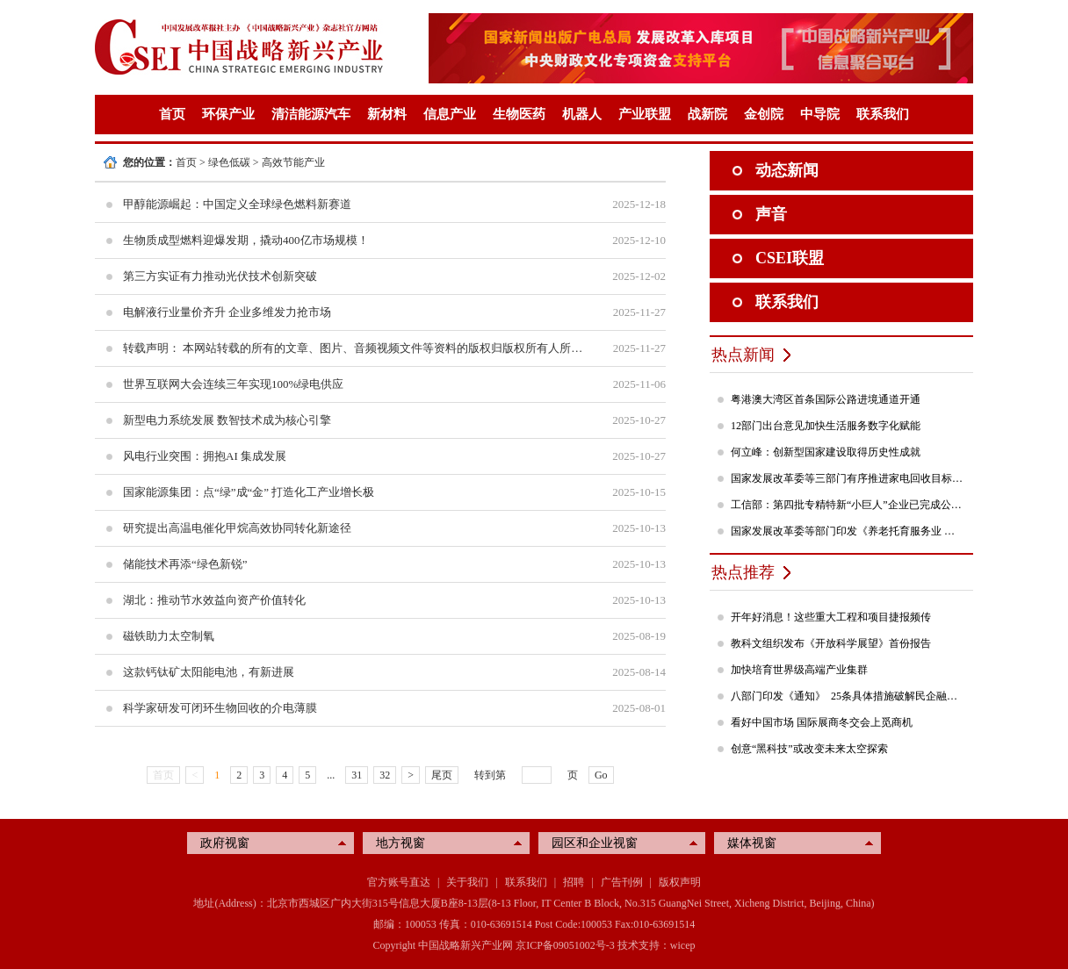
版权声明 (680, 882)
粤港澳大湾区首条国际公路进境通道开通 (825, 399)
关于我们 (467, 882)
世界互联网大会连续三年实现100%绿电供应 (233, 384)
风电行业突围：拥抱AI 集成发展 (204, 456)
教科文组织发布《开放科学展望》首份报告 (831, 643)
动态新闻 (787, 170)
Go (601, 775)
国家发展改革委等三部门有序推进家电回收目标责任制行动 (847, 478)
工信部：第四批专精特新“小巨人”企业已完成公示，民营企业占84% (847, 505)
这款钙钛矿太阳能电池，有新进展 (208, 671)
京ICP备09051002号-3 (565, 945)
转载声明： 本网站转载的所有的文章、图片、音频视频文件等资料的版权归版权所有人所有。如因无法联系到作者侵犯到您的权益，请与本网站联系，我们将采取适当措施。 (353, 348)
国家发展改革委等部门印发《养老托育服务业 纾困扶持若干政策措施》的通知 (847, 531)
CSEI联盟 (789, 258)
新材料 (387, 114)
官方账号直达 (398, 882)
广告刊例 (622, 882)
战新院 (707, 114)
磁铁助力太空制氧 (168, 635)
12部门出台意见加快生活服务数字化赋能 (825, 426)
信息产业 (449, 114)
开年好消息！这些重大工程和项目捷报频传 (831, 617)
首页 (172, 114)
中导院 (820, 114)
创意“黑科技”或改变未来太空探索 (809, 749)
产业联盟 (644, 114)
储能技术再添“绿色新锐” (185, 564)
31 (356, 775)
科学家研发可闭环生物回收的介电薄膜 (220, 707)
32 (384, 775)
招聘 (573, 882)
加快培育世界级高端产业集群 (799, 670)
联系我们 (882, 114)
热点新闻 (743, 354)
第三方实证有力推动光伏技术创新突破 (220, 276)
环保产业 (228, 114)
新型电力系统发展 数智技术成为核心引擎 (227, 420)
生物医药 (519, 114)
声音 (771, 214)
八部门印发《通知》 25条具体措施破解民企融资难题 (847, 696)
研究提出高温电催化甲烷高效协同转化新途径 (237, 528)
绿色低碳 (229, 162)
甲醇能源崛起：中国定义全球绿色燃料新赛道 (237, 204)
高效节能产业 (293, 162)
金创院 (763, 114)
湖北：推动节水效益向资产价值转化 (214, 600)
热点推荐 (743, 572)
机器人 (582, 114)
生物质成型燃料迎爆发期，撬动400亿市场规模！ (246, 240)
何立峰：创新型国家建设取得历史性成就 (825, 452)
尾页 (441, 775)
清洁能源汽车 (310, 114)
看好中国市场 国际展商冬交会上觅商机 (822, 722)
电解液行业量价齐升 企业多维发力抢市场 (227, 312)
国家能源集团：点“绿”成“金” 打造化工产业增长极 (248, 492)
